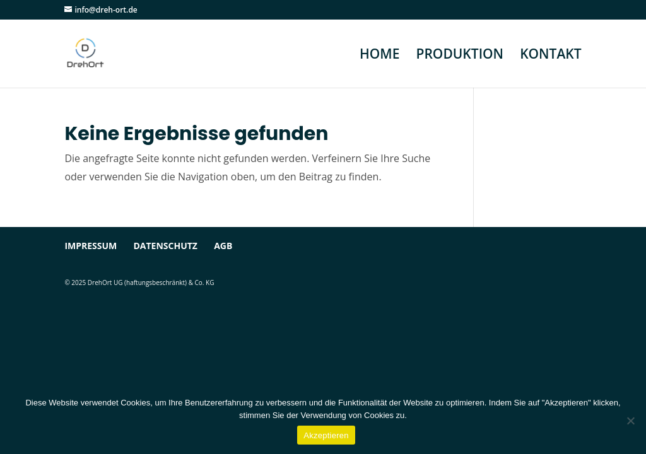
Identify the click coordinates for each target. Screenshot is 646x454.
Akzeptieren (325, 435)
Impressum (90, 246)
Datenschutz (165, 246)
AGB (223, 246)
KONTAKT (550, 55)
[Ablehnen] (630, 420)
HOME (379, 55)
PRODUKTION (460, 55)
